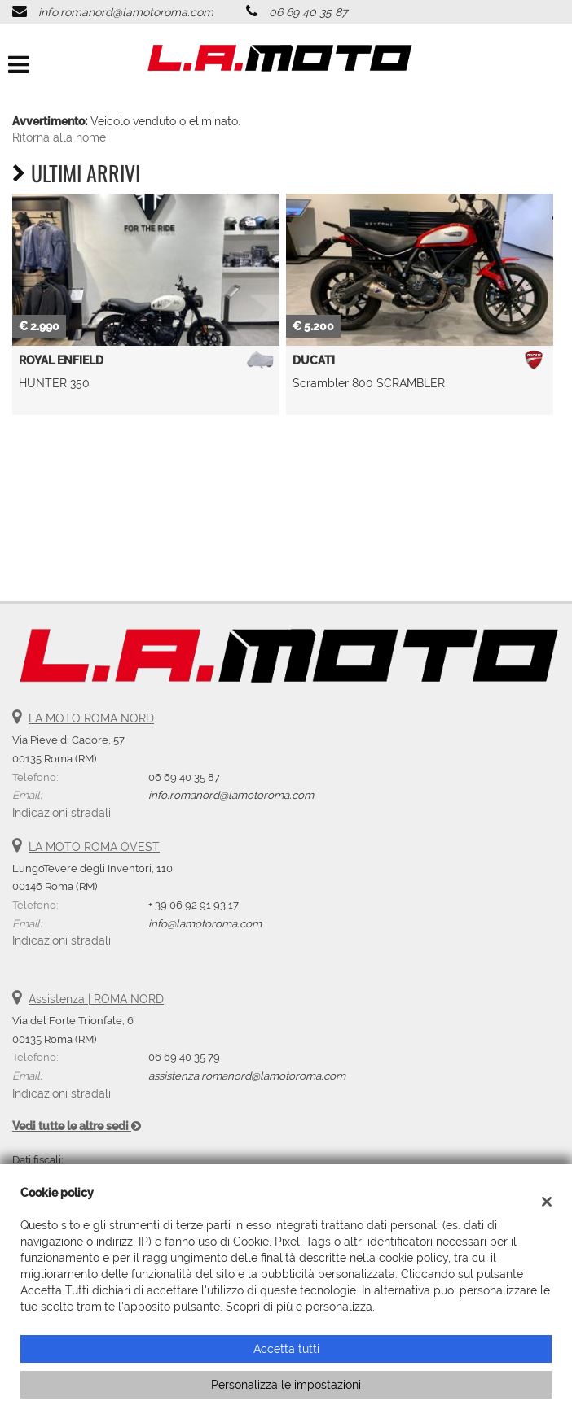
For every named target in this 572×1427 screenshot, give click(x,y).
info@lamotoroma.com (205, 923)
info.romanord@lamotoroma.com (125, 12)
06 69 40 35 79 (184, 1056)
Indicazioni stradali (61, 812)
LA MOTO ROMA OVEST (94, 846)
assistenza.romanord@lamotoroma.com (246, 1075)
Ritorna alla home (59, 137)
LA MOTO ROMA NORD (91, 718)
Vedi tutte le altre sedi (76, 1125)
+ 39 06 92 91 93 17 (193, 904)
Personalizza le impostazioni (286, 1384)
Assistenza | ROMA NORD (96, 999)
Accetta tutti (286, 1348)
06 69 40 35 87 (308, 12)
